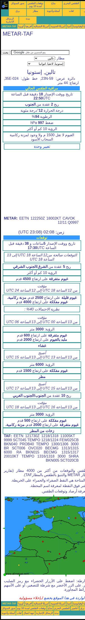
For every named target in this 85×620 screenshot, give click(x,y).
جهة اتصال (28, 613)
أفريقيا (28, 26)
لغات (71, 11)
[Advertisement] (37, 44)
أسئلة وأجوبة (53, 11)
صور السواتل (17, 3)
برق (18, 11)
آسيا (69, 26)
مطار (35, 11)
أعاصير (74, 608)
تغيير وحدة (42, 146)
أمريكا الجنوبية (58, 26)
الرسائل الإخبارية (10, 20)
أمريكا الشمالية (41, 26)
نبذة (28, 18)
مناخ (53, 3)
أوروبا (21, 26)
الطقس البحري (71, 3)
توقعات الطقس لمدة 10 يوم (36, 4)
